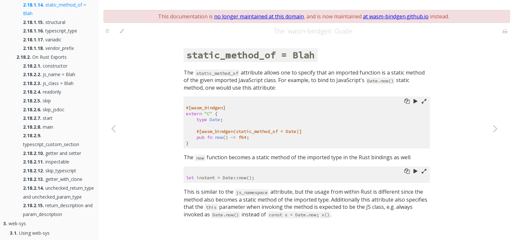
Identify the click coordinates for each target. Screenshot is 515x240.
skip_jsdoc (43, 109)
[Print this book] (505, 31)
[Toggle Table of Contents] (107, 31)
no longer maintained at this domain (259, 16)
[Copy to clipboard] (407, 102)
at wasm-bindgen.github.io (396, 16)
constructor (45, 66)
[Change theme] (121, 31)
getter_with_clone (52, 179)
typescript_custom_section (51, 139)
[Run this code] (416, 102)
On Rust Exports (41, 57)
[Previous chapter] (113, 128)
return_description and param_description (58, 209)
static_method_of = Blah (54, 9)
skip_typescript (49, 170)
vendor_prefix (48, 48)
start (38, 118)
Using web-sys (30, 233)
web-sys (14, 223)
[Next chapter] (495, 128)
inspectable (46, 162)
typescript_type (50, 31)
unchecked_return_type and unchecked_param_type (58, 192)
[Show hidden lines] (424, 102)
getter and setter (52, 153)
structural (44, 22)
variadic (42, 39)
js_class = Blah (48, 83)
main (38, 127)
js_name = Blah (49, 74)
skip (37, 101)
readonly (42, 92)
